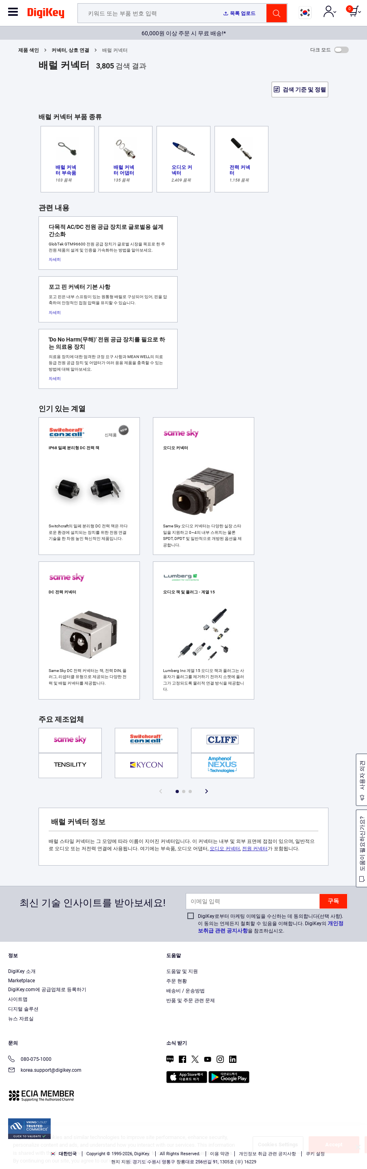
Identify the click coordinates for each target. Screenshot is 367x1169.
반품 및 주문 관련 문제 (190, 1000)
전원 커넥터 (255, 848)
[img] (46, 14)
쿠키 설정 (315, 1153)
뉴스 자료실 (21, 1019)
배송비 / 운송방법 (185, 991)
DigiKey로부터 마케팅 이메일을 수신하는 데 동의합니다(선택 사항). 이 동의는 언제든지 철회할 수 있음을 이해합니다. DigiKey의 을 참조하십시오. (270, 923)
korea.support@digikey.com (45, 1071)
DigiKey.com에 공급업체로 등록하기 (47, 989)
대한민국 (63, 1153)
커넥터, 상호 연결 (70, 50)
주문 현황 (176, 981)
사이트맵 (18, 999)
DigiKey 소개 (22, 971)
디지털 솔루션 (23, 1009)
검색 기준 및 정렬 (304, 89)
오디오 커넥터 (225, 848)
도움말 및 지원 (182, 971)
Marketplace (21, 980)
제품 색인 (28, 50)
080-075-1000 (30, 1060)
